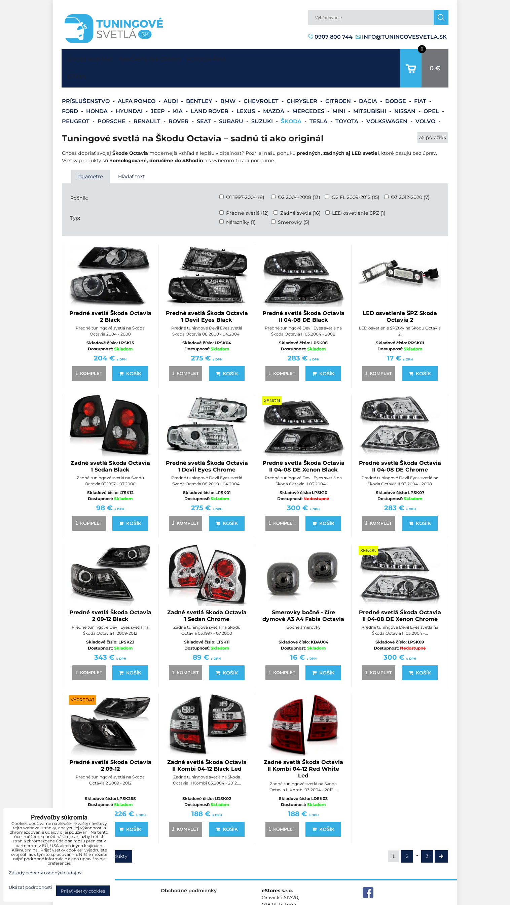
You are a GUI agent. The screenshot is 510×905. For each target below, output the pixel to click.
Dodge (396, 80)
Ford (70, 90)
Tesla (319, 100)
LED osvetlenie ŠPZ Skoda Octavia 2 (400, 295)
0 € (435, 58)
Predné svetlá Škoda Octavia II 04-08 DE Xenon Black (303, 445)
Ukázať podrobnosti (30, 887)
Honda (97, 90)
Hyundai (130, 90)
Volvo (426, 100)
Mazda (274, 90)
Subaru (232, 100)
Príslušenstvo (86, 80)
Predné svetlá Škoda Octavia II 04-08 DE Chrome (400, 445)
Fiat (421, 80)
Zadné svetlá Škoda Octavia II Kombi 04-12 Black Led (207, 744)
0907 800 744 (330, 37)
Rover (179, 100)
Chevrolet (262, 80)
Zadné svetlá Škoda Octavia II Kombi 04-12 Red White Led (303, 748)
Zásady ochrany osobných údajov (410, 899)
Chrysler (303, 80)
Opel (432, 90)
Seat (204, 100)
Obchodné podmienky (189, 870)
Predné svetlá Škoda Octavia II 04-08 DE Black (303, 295)
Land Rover (210, 90)
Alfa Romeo (137, 80)
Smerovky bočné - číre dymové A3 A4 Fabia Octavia (303, 594)
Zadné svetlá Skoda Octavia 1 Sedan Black (110, 445)
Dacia (368, 80)
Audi (171, 80)
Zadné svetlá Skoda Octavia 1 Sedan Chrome (207, 594)
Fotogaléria (238, 58)
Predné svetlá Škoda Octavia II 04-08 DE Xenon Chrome (400, 594)
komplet (87, 352)
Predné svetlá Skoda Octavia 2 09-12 (110, 744)
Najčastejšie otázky (169, 58)
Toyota (347, 100)
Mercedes (309, 90)
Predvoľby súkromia (341, 899)
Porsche (112, 100)
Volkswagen (387, 100)
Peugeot (76, 100)
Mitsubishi (370, 90)
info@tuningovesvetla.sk (401, 37)
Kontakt (107, 58)
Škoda (292, 100)
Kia (178, 90)
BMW (228, 80)
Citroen (338, 80)
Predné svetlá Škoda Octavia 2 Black (110, 295)
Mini (339, 90)
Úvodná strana (75, 58)
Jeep (158, 90)
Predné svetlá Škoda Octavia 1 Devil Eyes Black (207, 295)
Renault (148, 100)
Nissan (405, 90)
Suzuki (262, 100)
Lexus (246, 90)
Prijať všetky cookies (83, 891)
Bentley (200, 80)
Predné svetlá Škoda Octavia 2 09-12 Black (110, 594)
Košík (130, 353)
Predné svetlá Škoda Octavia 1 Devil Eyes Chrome (207, 445)
